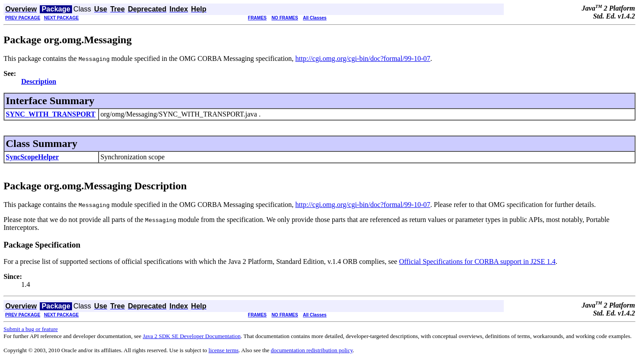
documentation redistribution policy (312, 350)
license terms (224, 350)
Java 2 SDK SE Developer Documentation (191, 336)
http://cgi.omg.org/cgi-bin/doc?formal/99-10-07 (362, 58)
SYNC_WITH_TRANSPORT (50, 114)
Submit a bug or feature (31, 329)
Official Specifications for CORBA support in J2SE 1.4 (477, 261)
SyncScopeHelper (32, 157)
